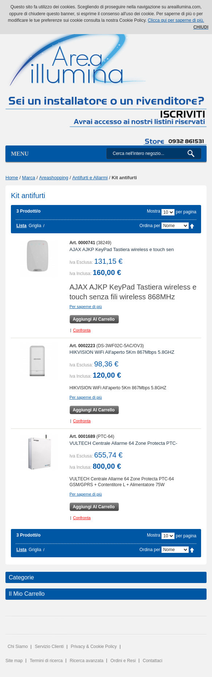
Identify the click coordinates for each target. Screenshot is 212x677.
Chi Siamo (18, 646)
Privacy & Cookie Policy (94, 646)
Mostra (153, 211)
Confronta (82, 330)
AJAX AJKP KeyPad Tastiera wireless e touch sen (121, 249)
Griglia (35, 225)
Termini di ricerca (46, 660)
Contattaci (153, 660)
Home (11, 177)
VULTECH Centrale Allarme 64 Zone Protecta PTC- (123, 443)
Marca (28, 177)
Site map (14, 660)
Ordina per (150, 225)
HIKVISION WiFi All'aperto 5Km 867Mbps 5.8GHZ (122, 352)
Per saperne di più (85, 306)
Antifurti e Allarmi (90, 177)
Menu (20, 154)
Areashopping (53, 177)
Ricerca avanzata (87, 660)
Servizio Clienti (49, 646)
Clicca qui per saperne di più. (176, 20)
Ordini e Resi (123, 660)
